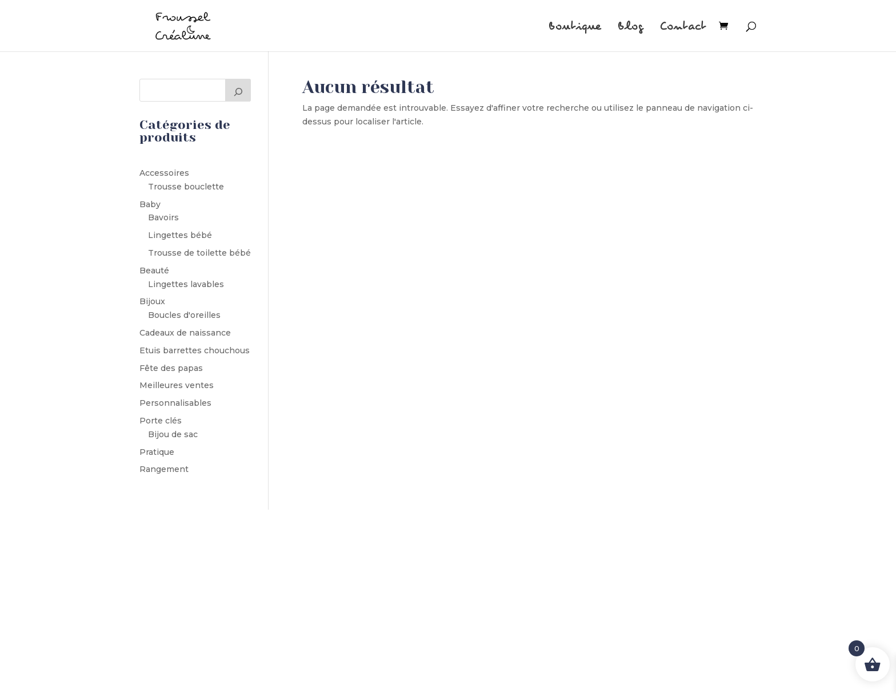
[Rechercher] (238, 90)
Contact (683, 28)
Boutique (575, 28)
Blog (630, 28)
